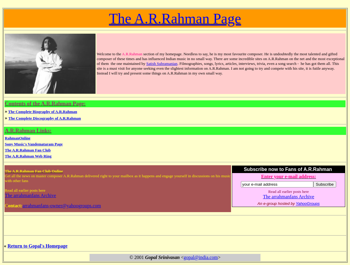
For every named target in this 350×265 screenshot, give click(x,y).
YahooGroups (308, 203)
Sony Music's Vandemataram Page (33, 144)
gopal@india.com (201, 257)
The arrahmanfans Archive (30, 195)
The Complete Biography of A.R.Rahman (42, 111)
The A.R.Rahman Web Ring (28, 156)
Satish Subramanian (162, 63)
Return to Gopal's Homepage (38, 245)
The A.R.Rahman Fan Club (28, 150)
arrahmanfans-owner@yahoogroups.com (62, 205)
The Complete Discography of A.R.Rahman (44, 118)
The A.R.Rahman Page (175, 18)
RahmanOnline (17, 138)
